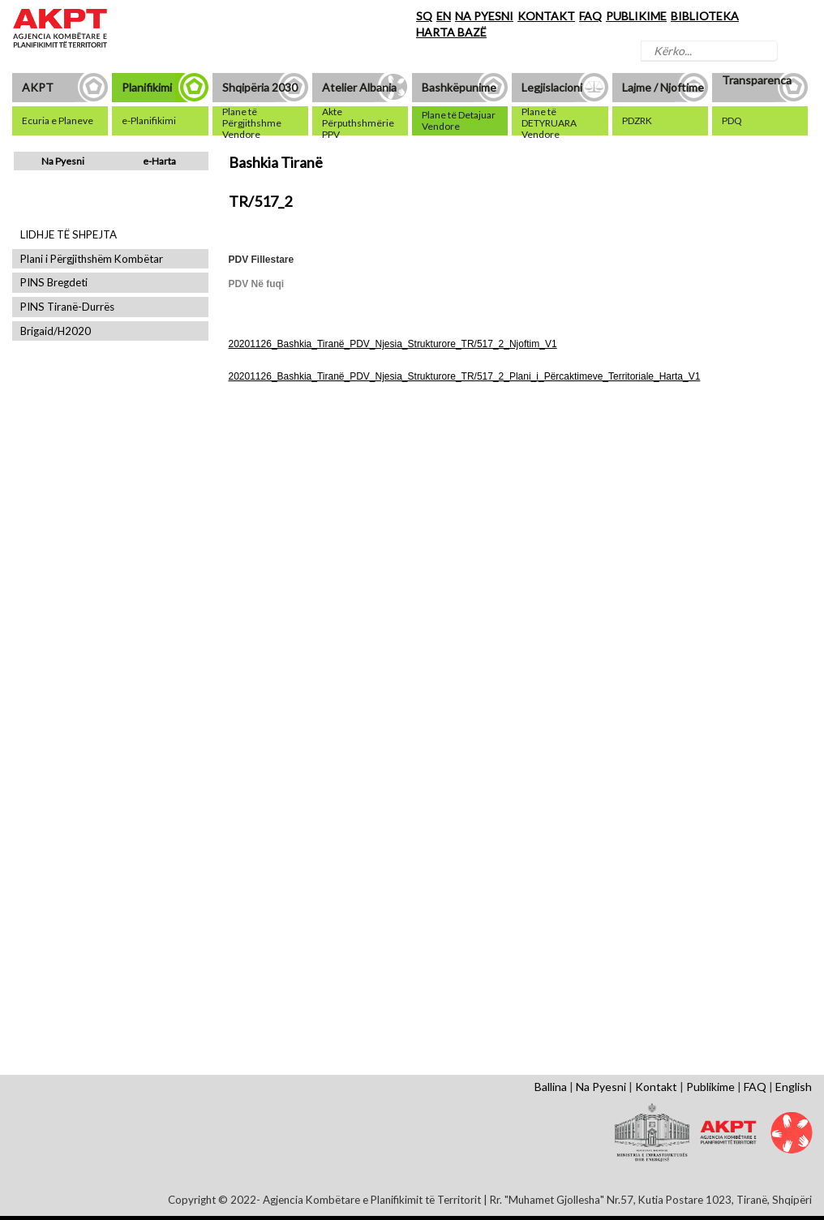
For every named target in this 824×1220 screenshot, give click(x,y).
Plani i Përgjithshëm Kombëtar (91, 259)
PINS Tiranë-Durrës (67, 307)
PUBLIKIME (636, 16)
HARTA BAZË (451, 32)
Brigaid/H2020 (55, 331)
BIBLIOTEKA (705, 16)
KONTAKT (546, 16)
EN (443, 16)
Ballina (550, 1086)
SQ (424, 16)
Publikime (710, 1086)
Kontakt (656, 1086)
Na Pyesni (62, 161)
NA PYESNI (484, 16)
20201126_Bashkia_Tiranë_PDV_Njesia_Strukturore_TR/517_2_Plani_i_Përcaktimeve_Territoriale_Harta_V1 (465, 376)
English (793, 1086)
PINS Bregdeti (54, 283)
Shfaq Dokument (273, 539)
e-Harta (159, 161)
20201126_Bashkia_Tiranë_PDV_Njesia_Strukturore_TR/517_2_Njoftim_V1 (393, 344)
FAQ (590, 16)
